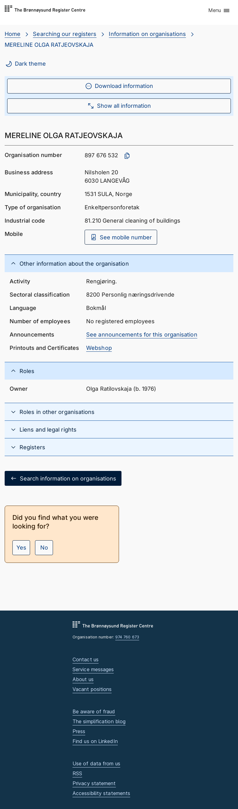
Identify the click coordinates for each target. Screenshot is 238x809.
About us (83, 679)
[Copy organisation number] (127, 155)
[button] (219, 11)
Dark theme (25, 63)
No (44, 547)
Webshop (99, 348)
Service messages (93, 669)
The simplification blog (99, 721)
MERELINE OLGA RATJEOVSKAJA (49, 44)
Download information (119, 86)
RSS (77, 773)
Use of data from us (96, 763)
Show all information (119, 106)
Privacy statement (94, 783)
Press (79, 731)
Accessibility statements (101, 793)
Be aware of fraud (94, 711)
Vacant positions (92, 689)
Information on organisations (147, 34)
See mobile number (121, 237)
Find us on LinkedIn (95, 741)
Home (12, 34)
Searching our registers (64, 34)
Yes (21, 547)
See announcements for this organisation (141, 334)
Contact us (86, 659)
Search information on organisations (63, 478)
